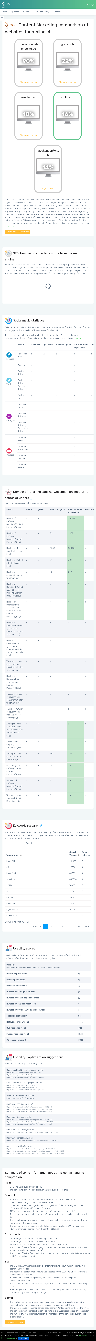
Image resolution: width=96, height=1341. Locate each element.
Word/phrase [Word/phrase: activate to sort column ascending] (12, 855)
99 (79, 926)
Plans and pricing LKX (15, 1322)
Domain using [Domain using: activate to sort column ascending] (85, 853)
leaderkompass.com (8, 1338)
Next (87, 926)
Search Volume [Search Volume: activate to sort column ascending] (73, 853)
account (11, 226)
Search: (19, 845)
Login (91, 4)
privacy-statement (85, 1335)
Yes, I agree (24, 1338)
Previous (37, 926)
